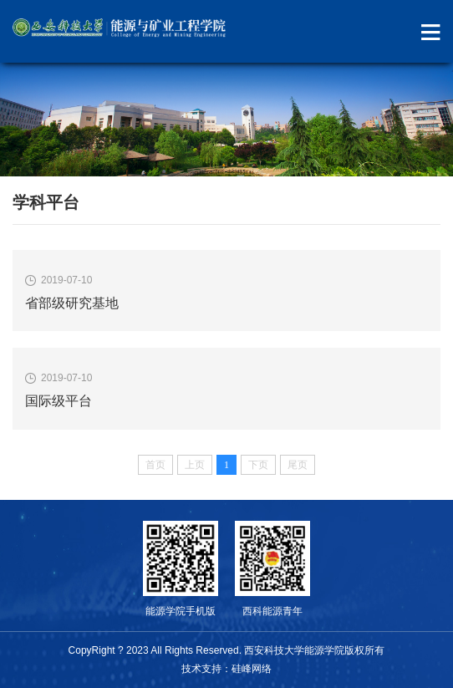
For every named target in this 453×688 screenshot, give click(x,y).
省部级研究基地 (72, 303)
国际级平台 (58, 401)
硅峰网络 (252, 669)
